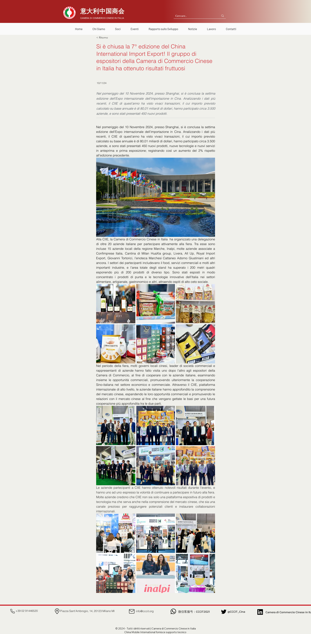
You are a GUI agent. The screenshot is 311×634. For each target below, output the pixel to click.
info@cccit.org (145, 611)
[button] (99, 27)
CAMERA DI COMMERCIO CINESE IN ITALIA (102, 18)
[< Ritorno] (107, 37)
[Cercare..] (193, 16)
